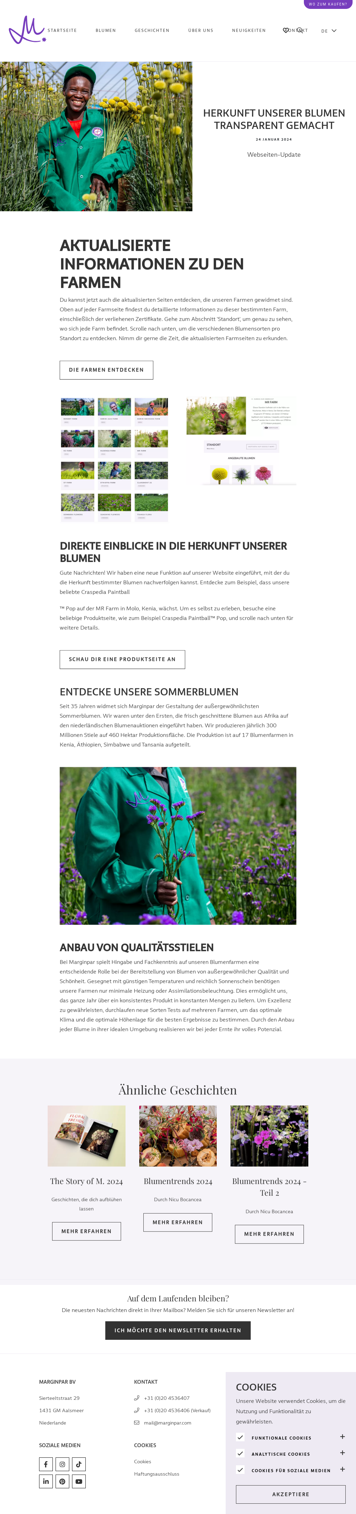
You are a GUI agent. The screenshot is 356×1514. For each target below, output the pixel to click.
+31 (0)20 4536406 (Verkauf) (177, 1410)
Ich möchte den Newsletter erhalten (178, 1330)
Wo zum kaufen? (328, 4)
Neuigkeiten (249, 30)
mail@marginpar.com (167, 1423)
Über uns (201, 30)
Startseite (62, 30)
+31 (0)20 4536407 (167, 1398)
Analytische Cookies (281, 1454)
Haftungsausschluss (156, 1474)
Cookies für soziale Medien (291, 1471)
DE (324, 31)
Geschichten (152, 30)
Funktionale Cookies (282, 1438)
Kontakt (296, 30)
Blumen (106, 30)
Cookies (142, 1461)
